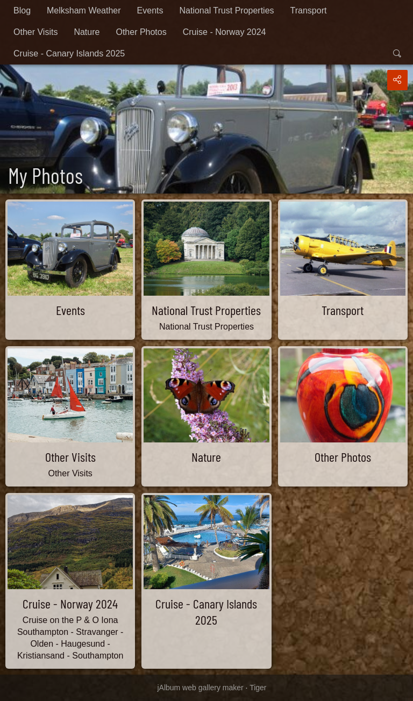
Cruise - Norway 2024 (224, 32)
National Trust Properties (226, 10)
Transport (308, 10)
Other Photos (141, 32)
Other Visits (35, 32)
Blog (22, 10)
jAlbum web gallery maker (200, 687)
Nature (86, 32)
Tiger (258, 687)
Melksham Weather (84, 10)
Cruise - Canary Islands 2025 (69, 53)
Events (150, 10)
